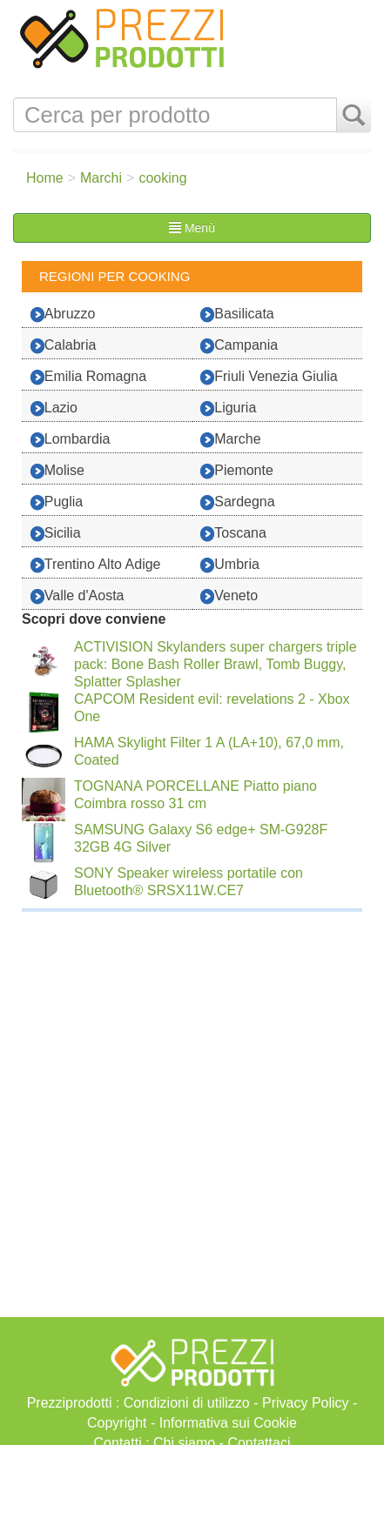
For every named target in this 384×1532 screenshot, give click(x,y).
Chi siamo (184, 1442)
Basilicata (236, 314)
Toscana (233, 533)
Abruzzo (63, 314)
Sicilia (55, 533)
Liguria (228, 408)
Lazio (53, 408)
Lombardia (70, 440)
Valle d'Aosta (77, 596)
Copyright (116, 1422)
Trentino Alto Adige (95, 565)
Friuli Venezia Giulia (268, 377)
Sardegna (237, 502)
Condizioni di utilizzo (187, 1402)
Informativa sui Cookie (228, 1422)
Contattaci (258, 1442)
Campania (239, 346)
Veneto (229, 596)
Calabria (63, 346)
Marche (230, 440)
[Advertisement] (192, 1488)
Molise (57, 471)
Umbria (229, 565)
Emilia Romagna (88, 377)
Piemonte (236, 471)
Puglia (56, 502)
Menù (192, 228)
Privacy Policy (305, 1402)
